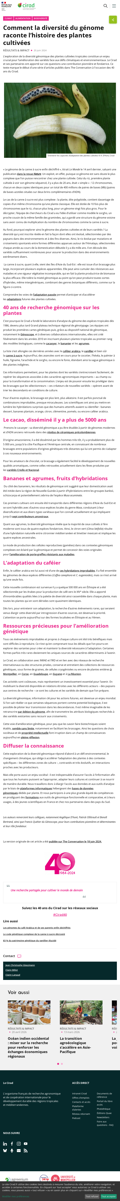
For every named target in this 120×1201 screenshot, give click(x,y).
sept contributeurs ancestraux (30, 516)
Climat (8, 18)
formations (32, 797)
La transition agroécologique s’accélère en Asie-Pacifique (75, 1045)
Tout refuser (92, 1196)
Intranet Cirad (79, 1093)
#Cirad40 (60, 914)
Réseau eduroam (81, 1113)
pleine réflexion (30, 737)
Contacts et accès (81, 1101)
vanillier (89, 351)
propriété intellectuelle (35, 733)
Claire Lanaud (12, 974)
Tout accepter (108, 1196)
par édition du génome (31, 711)
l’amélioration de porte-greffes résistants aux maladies (42, 554)
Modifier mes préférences (15, 1196)
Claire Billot (11, 970)
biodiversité (40, 18)
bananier (66, 343)
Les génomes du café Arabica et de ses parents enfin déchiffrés (36, 927)
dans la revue (29, 174)
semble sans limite (23, 728)
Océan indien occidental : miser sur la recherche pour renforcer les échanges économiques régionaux (28, 1047)
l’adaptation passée (44, 294)
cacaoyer (51, 343)
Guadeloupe (40, 674)
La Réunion (74, 674)
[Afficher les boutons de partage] (113, 19)
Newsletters (103, 1117)
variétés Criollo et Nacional (23, 470)
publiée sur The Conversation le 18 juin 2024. (75, 841)
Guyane (57, 674)
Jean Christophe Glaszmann (20, 965)
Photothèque (103, 1108)
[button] (106, 6)
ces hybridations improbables (77, 570)
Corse (25, 674)
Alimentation (22, 18)
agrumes (84, 343)
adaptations (14, 299)
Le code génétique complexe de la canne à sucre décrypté (34, 934)
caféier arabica (71, 351)
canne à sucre (14, 355)
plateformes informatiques (36, 788)
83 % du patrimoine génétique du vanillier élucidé (29, 940)
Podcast (76, 1118)
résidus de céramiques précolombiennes (71, 432)
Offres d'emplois (80, 1097)
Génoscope (27, 334)
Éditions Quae (104, 1113)
